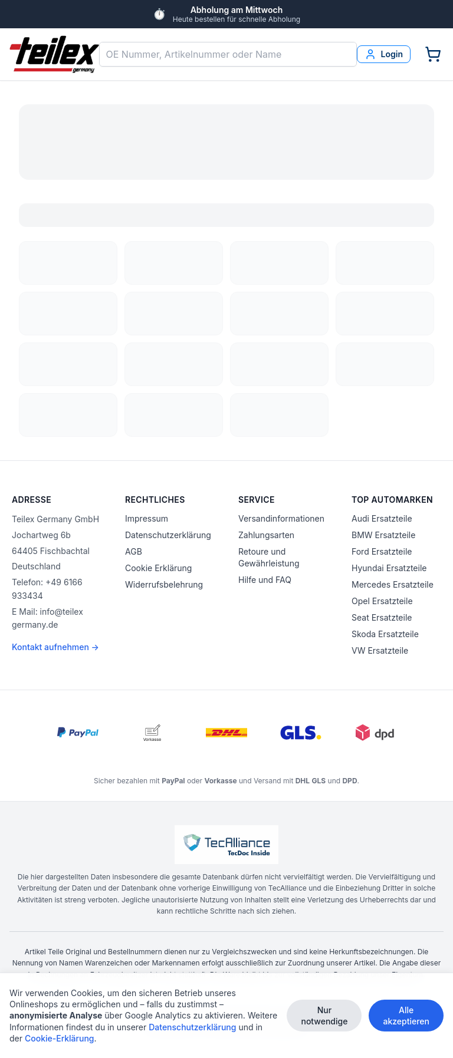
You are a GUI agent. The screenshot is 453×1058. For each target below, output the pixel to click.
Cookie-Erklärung (59, 1038)
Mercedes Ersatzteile (393, 584)
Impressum (146, 518)
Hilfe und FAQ (264, 580)
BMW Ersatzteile (383, 535)
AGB (133, 551)
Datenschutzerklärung (168, 535)
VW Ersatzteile (380, 650)
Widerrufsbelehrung (164, 584)
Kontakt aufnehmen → (55, 647)
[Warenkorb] (433, 54)
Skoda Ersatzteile (385, 634)
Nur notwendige (324, 1015)
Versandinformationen (281, 518)
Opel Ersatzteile (382, 601)
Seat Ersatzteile (382, 617)
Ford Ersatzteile (382, 551)
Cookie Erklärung (158, 568)
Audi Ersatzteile (382, 518)
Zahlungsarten (266, 535)
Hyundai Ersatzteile (389, 568)
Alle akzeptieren (406, 1015)
